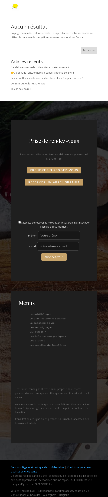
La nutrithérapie (41, 315)
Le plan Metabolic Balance (48, 319)
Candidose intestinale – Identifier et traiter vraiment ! (40, 67)
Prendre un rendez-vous (54, 170)
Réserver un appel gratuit (54, 182)
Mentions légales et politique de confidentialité (37, 467)
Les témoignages (42, 327)
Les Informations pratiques (48, 335)
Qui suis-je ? (39, 331)
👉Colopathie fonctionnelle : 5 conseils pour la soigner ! (42, 72)
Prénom (32, 235)
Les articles (39, 339)
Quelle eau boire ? (21, 89)
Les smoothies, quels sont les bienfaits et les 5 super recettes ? (47, 78)
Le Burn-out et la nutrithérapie (28, 83)
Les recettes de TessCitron (48, 343)
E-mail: (54, 246)
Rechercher (89, 50)
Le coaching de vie (43, 323)
